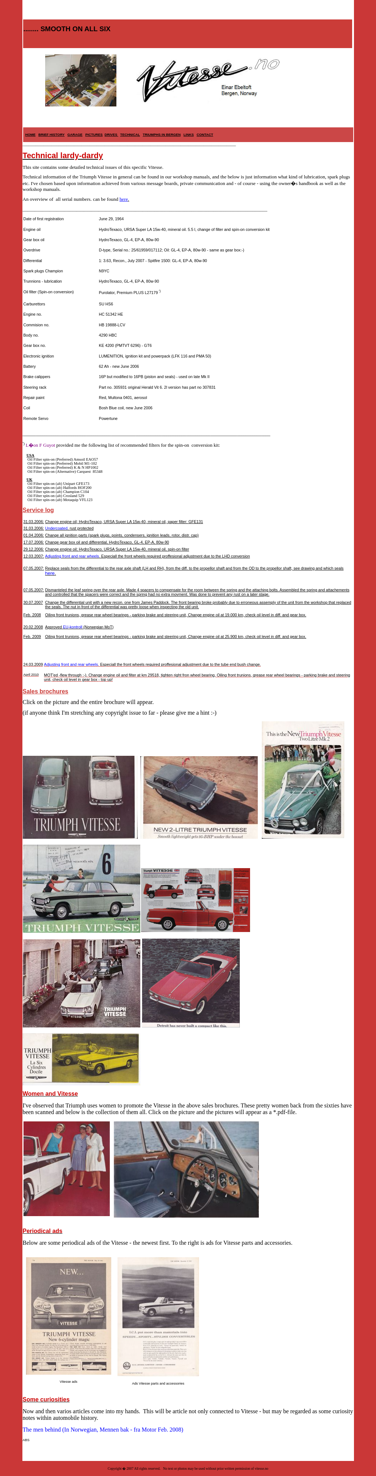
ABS (26, 1440)
